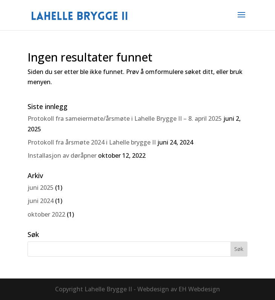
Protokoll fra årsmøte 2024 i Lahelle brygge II (92, 142)
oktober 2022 (46, 214)
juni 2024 (41, 201)
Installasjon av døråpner (62, 155)
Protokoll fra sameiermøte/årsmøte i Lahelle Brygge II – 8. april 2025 (125, 118)
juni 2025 (41, 187)
